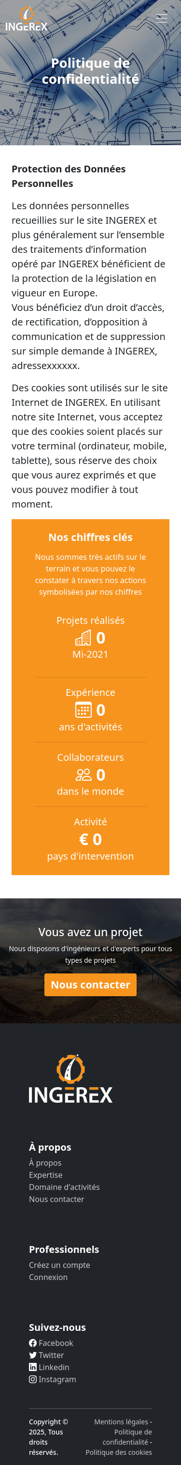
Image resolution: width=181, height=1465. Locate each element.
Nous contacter (90, 984)
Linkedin (49, 1367)
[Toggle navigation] (161, 18)
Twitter (46, 1355)
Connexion (48, 1277)
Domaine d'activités (64, 1187)
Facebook (51, 1343)
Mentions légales (121, 1421)
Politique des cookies (118, 1452)
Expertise (45, 1175)
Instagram (52, 1379)
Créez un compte (59, 1265)
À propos (45, 1162)
